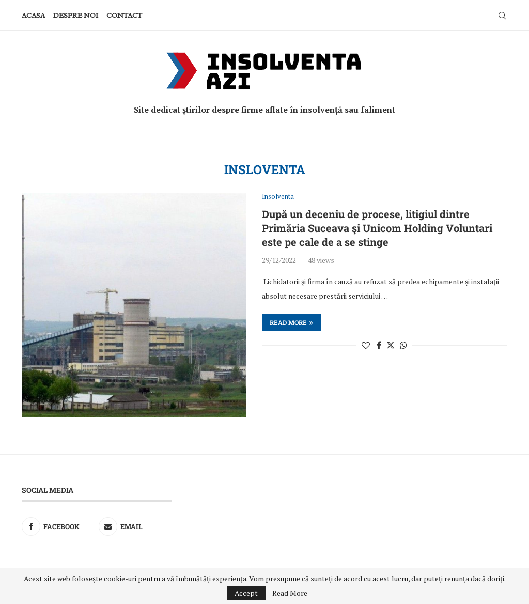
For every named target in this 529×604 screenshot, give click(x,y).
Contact (124, 15)
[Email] (136, 526)
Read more (291, 322)
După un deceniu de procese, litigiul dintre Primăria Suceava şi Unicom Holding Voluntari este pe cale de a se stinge (377, 228)
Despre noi (75, 15)
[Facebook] (59, 526)
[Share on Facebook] (379, 345)
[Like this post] (366, 345)
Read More (289, 593)
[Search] (502, 15)
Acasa (33, 15)
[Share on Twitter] (390, 345)
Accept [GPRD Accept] (246, 593)
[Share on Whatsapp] (403, 345)
